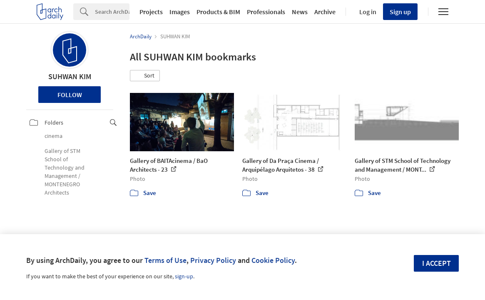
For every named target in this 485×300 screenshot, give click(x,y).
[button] (145, 76)
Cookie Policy (273, 260)
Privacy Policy (213, 260)
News (300, 11)
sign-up (184, 276)
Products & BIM (218, 11)
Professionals (266, 11)
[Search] (112, 11)
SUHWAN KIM (69, 76)
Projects (151, 11)
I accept (436, 263)
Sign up (400, 12)
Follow (69, 94)
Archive (325, 11)
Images (179, 11)
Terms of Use (165, 260)
